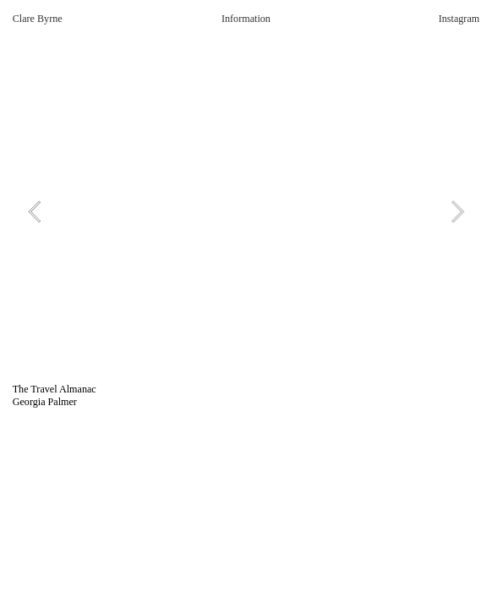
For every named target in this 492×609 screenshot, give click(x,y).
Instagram (459, 19)
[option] (246, 211)
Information (246, 19)
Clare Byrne (38, 19)
